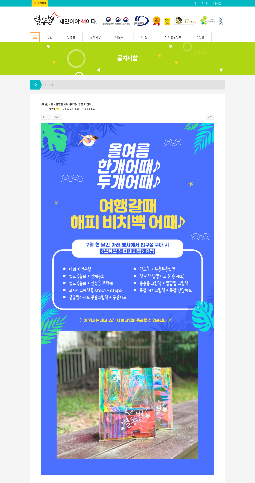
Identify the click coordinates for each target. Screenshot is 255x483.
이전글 (46, 117)
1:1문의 (145, 37)
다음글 (57, 117)
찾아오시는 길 (56, 452)
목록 (210, 117)
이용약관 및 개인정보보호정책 (83, 452)
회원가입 (217, 3)
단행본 (71, 37)
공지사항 (95, 37)
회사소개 (38, 452)
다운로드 (120, 37)
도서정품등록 (173, 37)
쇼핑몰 (200, 37)
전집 (50, 37)
